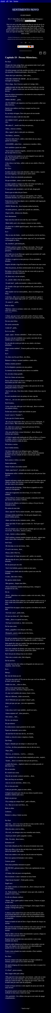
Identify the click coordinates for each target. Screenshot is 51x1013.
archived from (19, 21)
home (16, 1)
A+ (41, 53)
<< (22, 42)
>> (29, 42)
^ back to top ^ (25, 1008)
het (11, 1)
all (7, 1)
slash (3, 1)
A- (45, 53)
